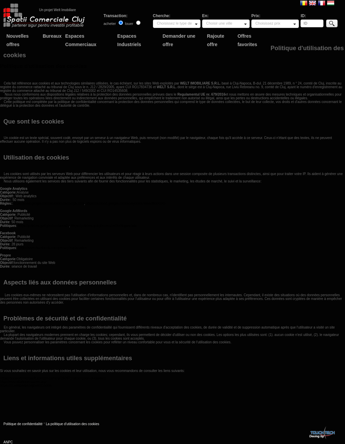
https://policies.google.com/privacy (43, 226)
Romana (303, 2)
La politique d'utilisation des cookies (72, 424)
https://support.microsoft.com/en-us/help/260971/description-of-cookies (53, 378)
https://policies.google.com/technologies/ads (104, 226)
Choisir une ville (219, 23)
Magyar (330, 2)
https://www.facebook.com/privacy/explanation (52, 248)
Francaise (321, 2)
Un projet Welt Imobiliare (57, 10)
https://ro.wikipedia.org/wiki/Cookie (26, 385)
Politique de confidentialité (22, 424)
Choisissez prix (267, 23)
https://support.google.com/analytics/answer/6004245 (125, 203)
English (312, 2)
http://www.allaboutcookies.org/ (23, 382)
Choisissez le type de (174, 23)
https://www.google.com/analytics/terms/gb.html (48, 203)
